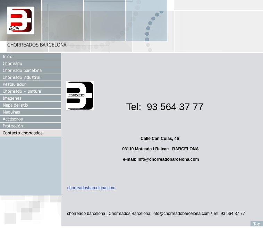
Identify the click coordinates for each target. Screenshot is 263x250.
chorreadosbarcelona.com (91, 187)
